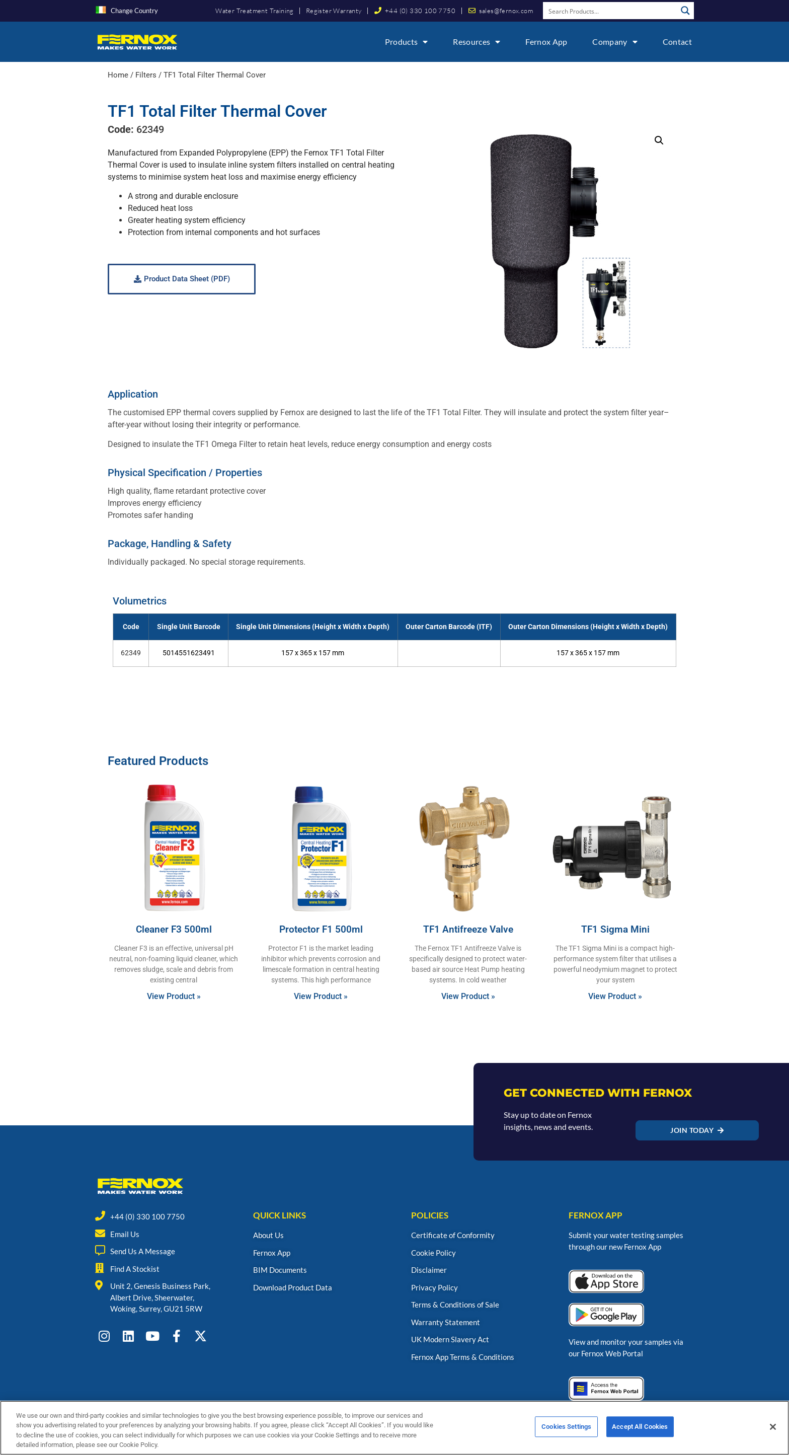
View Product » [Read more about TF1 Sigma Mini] (615, 996)
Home (118, 75)
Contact (677, 41)
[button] (659, 140)
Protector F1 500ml (321, 929)
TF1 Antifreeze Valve (468, 929)
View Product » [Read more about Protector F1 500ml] (321, 996)
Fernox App (546, 41)
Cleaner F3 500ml (174, 929)
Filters (145, 75)
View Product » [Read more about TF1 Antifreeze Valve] (468, 996)
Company (614, 42)
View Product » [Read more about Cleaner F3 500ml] (174, 996)
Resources (476, 42)
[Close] (773, 1431)
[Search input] (610, 11)
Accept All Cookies (640, 1431)
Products (406, 42)
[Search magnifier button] (685, 10)
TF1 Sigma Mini (615, 929)
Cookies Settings (566, 1431)
